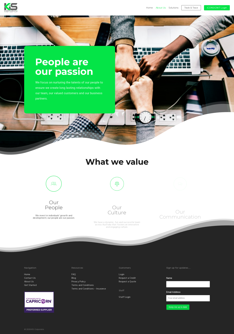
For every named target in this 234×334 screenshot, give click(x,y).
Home (27, 274)
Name (169, 278)
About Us (29, 281)
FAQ (73, 274)
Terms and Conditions (82, 285)
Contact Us (30, 278)
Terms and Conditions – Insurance (88, 288)
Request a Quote (127, 281)
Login (121, 274)
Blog (73, 278)
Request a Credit (127, 278)
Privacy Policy (78, 281)
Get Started (30, 285)
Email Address (173, 292)
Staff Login (124, 297)
